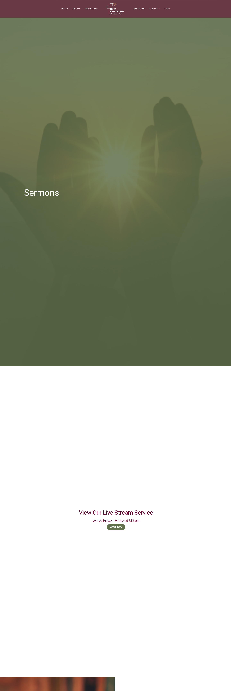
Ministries (91, 8)
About (76, 8)
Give (167, 8)
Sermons (138, 8)
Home (64, 8)
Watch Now (116, 527)
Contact (154, 8)
